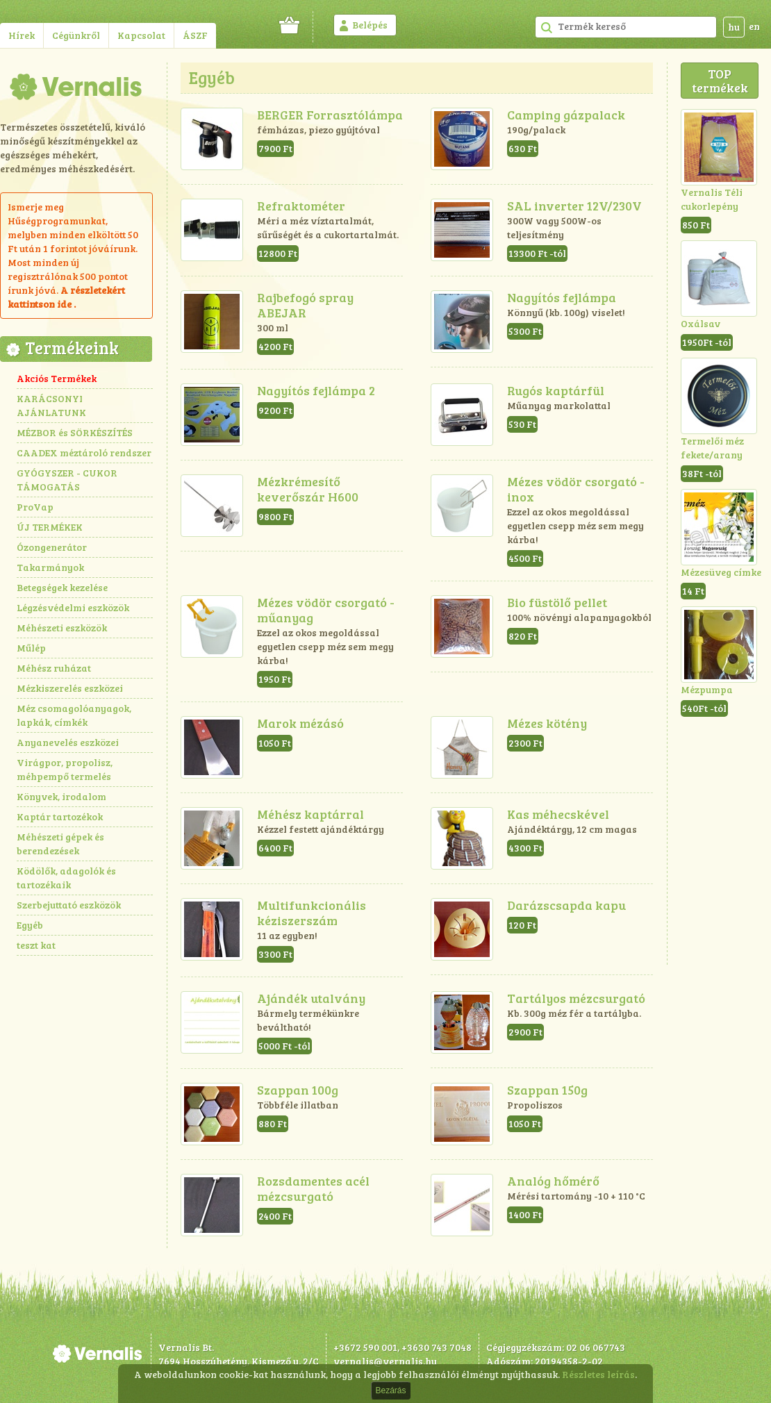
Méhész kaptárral (310, 814)
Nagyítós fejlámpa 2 (316, 390)
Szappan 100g (297, 1089)
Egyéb (30, 924)
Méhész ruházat (54, 667)
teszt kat (36, 945)
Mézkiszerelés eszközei (70, 688)
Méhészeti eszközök (62, 627)
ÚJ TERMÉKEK (50, 526)
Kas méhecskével (558, 814)
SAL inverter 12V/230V (574, 205)
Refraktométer (301, 205)
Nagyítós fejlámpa (561, 297)
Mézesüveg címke (721, 572)
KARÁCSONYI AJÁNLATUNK (51, 405)
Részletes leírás (598, 1374)
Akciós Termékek (57, 378)
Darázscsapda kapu (566, 905)
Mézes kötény (547, 723)
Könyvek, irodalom (61, 796)
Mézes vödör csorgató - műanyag (326, 610)
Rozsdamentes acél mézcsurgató (313, 1188)
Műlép (31, 647)
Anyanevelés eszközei (68, 742)
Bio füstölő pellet (557, 602)
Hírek (21, 35)
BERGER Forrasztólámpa (330, 114)
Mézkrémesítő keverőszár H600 (307, 489)
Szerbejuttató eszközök (69, 904)
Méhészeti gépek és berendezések (60, 843)
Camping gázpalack (566, 114)
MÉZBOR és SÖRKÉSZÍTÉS (75, 432)
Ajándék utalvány (311, 998)
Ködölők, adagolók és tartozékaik (66, 877)
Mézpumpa (707, 689)
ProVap (35, 506)
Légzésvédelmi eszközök (73, 607)
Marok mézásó (300, 723)
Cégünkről (76, 35)
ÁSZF (195, 35)
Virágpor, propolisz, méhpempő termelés (65, 769)
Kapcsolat (141, 35)
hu (734, 26)
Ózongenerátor (52, 547)
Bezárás (390, 1390)
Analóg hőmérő (553, 1180)
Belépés (370, 24)
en (754, 26)
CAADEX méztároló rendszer (84, 452)
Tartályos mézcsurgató (576, 998)
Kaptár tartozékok (60, 816)
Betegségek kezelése (62, 587)
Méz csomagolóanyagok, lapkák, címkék (74, 715)
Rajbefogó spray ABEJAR (305, 305)
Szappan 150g (547, 1089)
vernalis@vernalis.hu (385, 1361)
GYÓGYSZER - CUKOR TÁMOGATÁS (67, 479)
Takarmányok (50, 567)
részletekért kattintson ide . (66, 296)
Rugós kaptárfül (555, 390)
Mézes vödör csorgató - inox (576, 489)
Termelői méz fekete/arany (712, 447)
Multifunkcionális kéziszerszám (311, 913)
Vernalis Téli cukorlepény (712, 199)
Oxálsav (700, 323)
